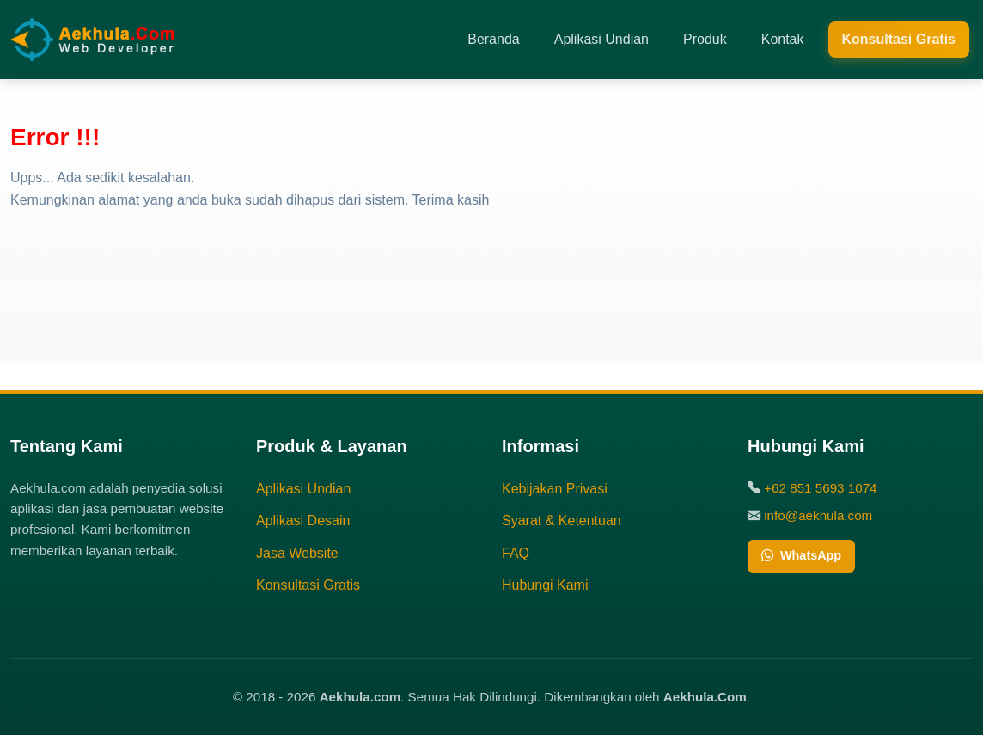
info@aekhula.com (818, 515)
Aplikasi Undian (601, 39)
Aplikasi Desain (303, 520)
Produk (705, 39)
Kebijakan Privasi (555, 488)
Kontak (782, 39)
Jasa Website (297, 553)
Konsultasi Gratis (899, 39)
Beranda (493, 39)
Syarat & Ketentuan (561, 520)
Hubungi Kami (545, 585)
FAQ (515, 553)
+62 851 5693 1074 (820, 488)
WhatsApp (801, 556)
